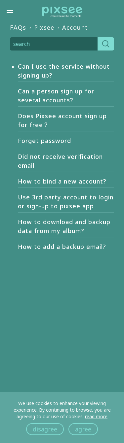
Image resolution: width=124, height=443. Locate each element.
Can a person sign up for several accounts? (56, 95)
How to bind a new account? (62, 181)
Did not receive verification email (60, 161)
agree (83, 429)
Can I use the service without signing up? (64, 70)
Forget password (44, 141)
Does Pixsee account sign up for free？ (62, 120)
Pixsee (44, 27)
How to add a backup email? (62, 247)
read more (96, 416)
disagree (45, 429)
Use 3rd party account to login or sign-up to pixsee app (65, 201)
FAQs (18, 27)
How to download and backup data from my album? (64, 226)
